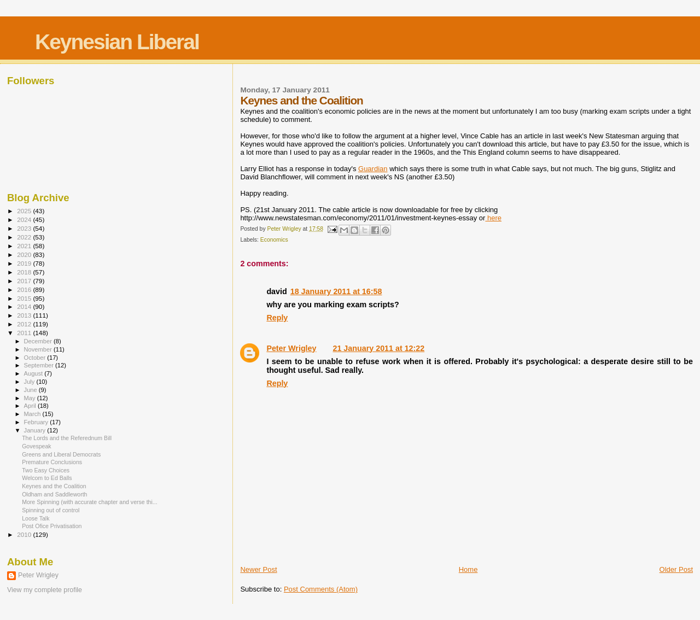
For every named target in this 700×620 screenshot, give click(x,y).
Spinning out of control (50, 510)
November (39, 349)
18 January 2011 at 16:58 (336, 291)
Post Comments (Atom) (321, 589)
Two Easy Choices (45, 470)
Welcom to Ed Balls (47, 478)
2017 (25, 280)
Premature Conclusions (52, 462)
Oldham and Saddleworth (54, 494)
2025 (25, 210)
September (40, 365)
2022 (25, 237)
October (36, 357)
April (31, 405)
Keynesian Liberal (117, 42)
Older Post (676, 569)
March (33, 414)
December (39, 341)
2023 (25, 228)
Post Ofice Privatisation (51, 526)
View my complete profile (44, 590)
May (30, 398)
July (30, 381)
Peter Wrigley (291, 348)
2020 (25, 254)
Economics (274, 240)
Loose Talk (35, 518)
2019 (25, 263)
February (37, 422)
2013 (25, 315)
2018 (25, 272)
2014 (25, 306)
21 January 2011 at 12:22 (379, 348)
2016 (25, 289)
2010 (25, 534)
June (31, 390)
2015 (25, 298)
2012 (25, 323)
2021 (25, 245)
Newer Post (258, 569)
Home (468, 569)
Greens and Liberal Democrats (61, 454)
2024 (25, 219)
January (36, 430)
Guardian (372, 169)
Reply (277, 317)
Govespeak (36, 446)
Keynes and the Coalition (54, 486)
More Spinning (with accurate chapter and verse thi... (90, 502)
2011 (25, 332)
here (493, 218)
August (34, 373)
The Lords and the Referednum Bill (67, 438)
